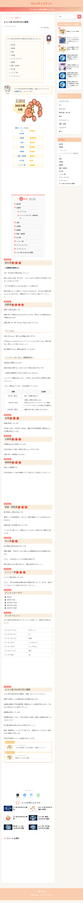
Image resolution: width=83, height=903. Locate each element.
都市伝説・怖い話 (65, 113)
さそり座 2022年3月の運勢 (24, 254)
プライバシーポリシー (46, 898)
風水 (60, 117)
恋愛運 (16, 91)
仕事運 (22, 147)
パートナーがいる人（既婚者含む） (29, 217)
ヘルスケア (62, 129)
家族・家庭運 (21, 156)
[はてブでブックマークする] (31, 798)
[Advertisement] (28, 182)
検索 (79, 17)
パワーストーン (64, 121)
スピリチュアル (64, 101)
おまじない (62, 109)
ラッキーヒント (21, 250)
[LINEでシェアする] (38, 798)
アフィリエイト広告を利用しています (41, 9)
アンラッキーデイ (22, 246)
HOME (41, 894)
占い (60, 105)
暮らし (61, 132)
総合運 (22, 133)
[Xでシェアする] (17, 798)
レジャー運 (21, 165)
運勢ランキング (20, 128)
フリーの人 (23, 212)
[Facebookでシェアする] (24, 798)
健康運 (22, 151)
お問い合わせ (35, 898)
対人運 (22, 160)
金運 (21, 142)
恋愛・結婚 (62, 125)
